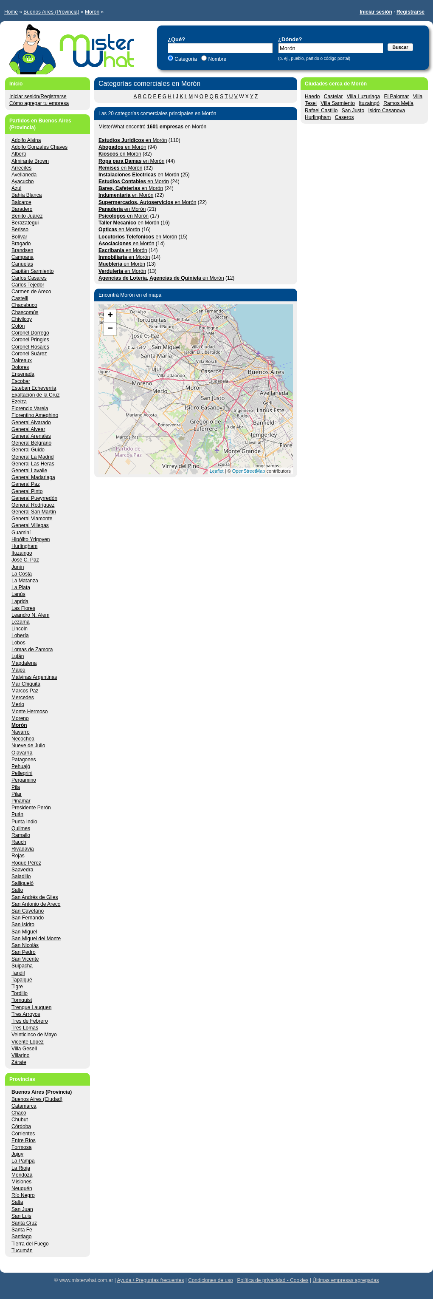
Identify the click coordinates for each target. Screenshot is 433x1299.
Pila (15, 787)
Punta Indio (24, 822)
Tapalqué (21, 980)
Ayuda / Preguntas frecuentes (150, 1280)
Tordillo (19, 993)
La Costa (21, 574)
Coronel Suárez (29, 354)
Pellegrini (21, 773)
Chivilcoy (21, 319)
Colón (18, 326)
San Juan (22, 1209)
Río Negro (23, 1195)
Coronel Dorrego (30, 333)
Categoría (185, 59)
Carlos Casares (29, 278)
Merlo (17, 704)
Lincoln (19, 629)
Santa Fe (21, 1230)
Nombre (216, 59)
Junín (17, 567)
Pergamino (23, 780)
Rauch (18, 842)
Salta (17, 1202)
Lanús (18, 594)
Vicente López (27, 1042)
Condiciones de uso (210, 1280)
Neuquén (21, 1188)
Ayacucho (22, 181)
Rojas (18, 856)
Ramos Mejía (398, 103)
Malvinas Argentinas (34, 677)
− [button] (110, 329)
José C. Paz (25, 560)
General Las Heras (32, 464)
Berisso (19, 230)
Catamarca (24, 1106)
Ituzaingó (369, 103)
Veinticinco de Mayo (34, 1035)
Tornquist (21, 1000)
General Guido (28, 450)
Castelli (19, 298)
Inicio (15, 84)
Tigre (17, 987)
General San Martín (33, 512)
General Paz (25, 484)
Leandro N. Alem (30, 615)
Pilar (16, 794)
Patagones (23, 760)
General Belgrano (31, 443)
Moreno (20, 718)
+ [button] (110, 315)
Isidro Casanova (386, 110)
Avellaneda (24, 175)
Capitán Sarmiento (32, 271)
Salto (17, 890)
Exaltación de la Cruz (35, 395)
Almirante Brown (30, 161)
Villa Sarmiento (337, 103)
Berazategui (25, 223)
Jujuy (17, 1154)
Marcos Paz (24, 691)
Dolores (20, 367)
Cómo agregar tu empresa (39, 103)
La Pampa (23, 1161)
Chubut (19, 1120)
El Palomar (396, 96)
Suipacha (22, 966)
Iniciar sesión (376, 12)
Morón (92, 12)
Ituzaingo (21, 553)
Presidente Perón (31, 808)
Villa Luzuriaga (363, 96)
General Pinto (26, 491)
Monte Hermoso (29, 712)
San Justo (353, 110)
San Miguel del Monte (36, 939)
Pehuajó (20, 766)
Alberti (18, 154)
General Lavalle (29, 471)
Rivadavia (22, 849)
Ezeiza (19, 402)
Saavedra (22, 870)
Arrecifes (21, 168)
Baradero (21, 209)
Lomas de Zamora (32, 649)
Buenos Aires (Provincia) (51, 12)
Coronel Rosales (30, 347)
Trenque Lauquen (31, 1007)
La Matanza (24, 581)
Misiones (21, 1182)
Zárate (18, 1062)
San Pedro (23, 952)
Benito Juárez (26, 216)
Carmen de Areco (31, 292)
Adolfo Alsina (26, 140)
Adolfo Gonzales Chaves (39, 147)
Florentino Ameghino (34, 415)
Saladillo (21, 876)
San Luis (21, 1216)
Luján (17, 656)
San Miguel (24, 932)
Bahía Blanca (26, 195)
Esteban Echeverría (33, 388)
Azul (16, 188)
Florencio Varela (29, 408)
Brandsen (22, 250)
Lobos (18, 643)
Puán (17, 814)
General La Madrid (32, 457)
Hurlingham (318, 117)
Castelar (333, 96)
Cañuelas (22, 264)
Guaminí (21, 533)
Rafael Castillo (321, 110)
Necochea (22, 739)
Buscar (400, 47)
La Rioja (20, 1168)
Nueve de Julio (28, 746)
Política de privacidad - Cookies (272, 1280)
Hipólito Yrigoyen (30, 539)
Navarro (20, 732)
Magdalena (24, 663)
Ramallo (20, 835)
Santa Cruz (24, 1223)
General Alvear (28, 429)
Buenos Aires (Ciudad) (36, 1099)
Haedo (312, 96)
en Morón (132, 140)
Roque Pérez (26, 863)
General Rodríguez (32, 505)
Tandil (18, 973)
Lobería (20, 635)
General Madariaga (33, 477)
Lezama (20, 622)
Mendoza (21, 1175)
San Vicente (25, 959)
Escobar (20, 381)
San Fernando (27, 918)
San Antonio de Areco (35, 904)
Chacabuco (24, 305)
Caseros (344, 117)
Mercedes (22, 698)
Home (11, 12)
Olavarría (21, 753)
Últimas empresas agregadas (345, 1280)
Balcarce (21, 202)
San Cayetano (27, 911)
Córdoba (21, 1126)
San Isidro (22, 924)
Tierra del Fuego (30, 1244)
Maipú (18, 670)
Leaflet (217, 471)
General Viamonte (32, 519)
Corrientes (23, 1134)
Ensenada (22, 374)
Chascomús (24, 312)
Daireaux (21, 360)
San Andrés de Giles (34, 897)
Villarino (20, 1055)
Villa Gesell (24, 1049)
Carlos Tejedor (27, 285)
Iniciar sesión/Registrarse (38, 96)
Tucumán (22, 1251)
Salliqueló (22, 883)
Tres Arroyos (25, 1014)
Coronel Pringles (30, 340)
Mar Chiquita (25, 684)
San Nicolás (25, 945)
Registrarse (410, 12)
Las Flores (23, 608)
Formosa (21, 1147)
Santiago (21, 1236)
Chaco (18, 1113)
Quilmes (20, 828)
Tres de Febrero (29, 1021)
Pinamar (21, 801)
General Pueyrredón (34, 498)
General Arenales (31, 436)
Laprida (19, 601)
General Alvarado (31, 422)
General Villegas (30, 525)
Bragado (21, 244)
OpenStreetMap (248, 471)
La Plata (20, 587)
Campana (22, 257)
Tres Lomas (24, 1028)
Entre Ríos (23, 1140)
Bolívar (19, 237)
